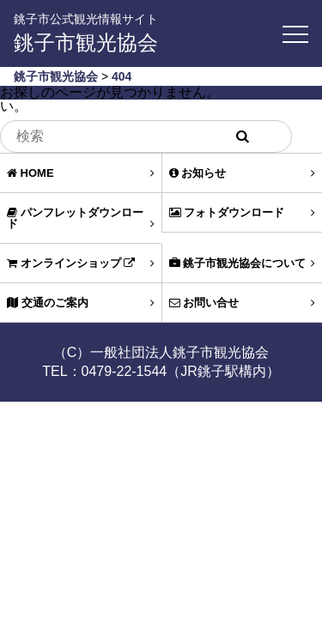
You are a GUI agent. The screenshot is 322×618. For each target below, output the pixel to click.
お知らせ (242, 173)
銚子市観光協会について (242, 263)
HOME (81, 173)
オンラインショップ (81, 263)
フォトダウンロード (242, 212)
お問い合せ (242, 302)
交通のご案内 (81, 302)
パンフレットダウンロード (81, 218)
